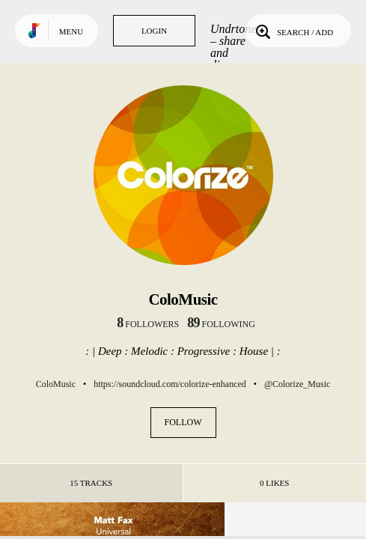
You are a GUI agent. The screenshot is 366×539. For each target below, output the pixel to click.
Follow (183, 422)
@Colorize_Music (297, 384)
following (221, 324)
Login (154, 30)
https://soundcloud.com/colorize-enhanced (170, 384)
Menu (71, 31)
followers (148, 324)
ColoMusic (56, 384)
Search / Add (293, 31)
